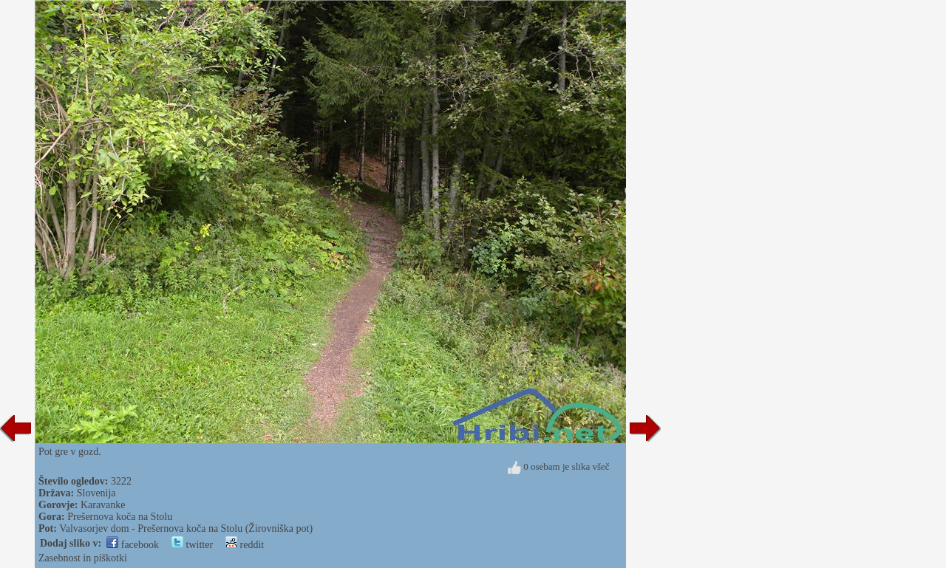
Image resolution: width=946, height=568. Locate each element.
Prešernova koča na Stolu (119, 516)
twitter (192, 544)
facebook (132, 544)
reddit (244, 544)
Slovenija (96, 493)
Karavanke (103, 504)
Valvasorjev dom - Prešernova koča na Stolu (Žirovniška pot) (186, 528)
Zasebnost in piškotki (82, 558)
